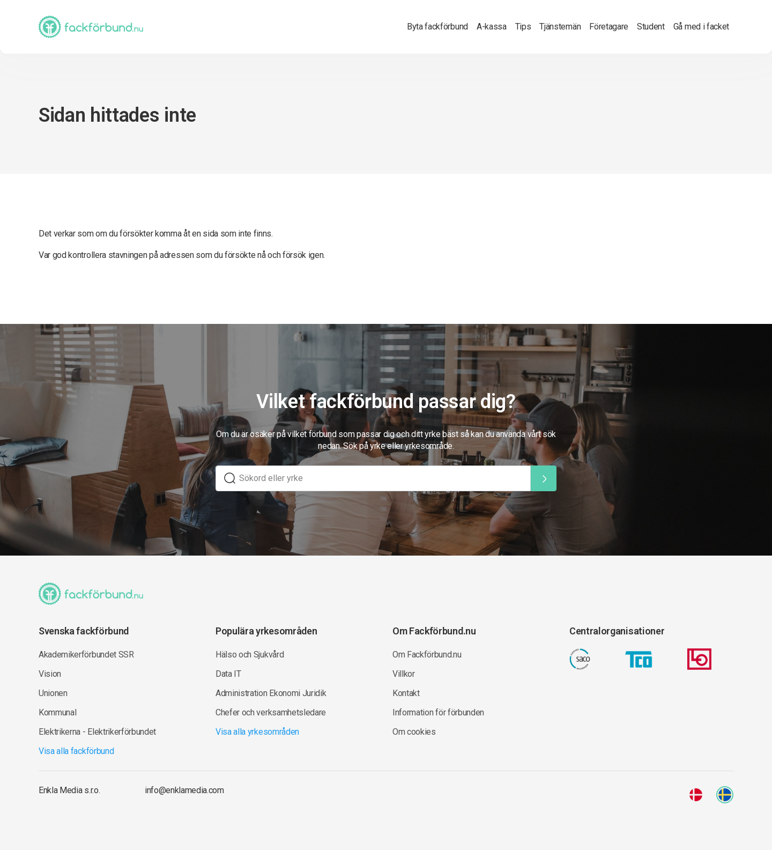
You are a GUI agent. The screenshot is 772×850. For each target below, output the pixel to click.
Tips (523, 26)
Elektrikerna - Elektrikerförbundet (97, 732)
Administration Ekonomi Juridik (271, 693)
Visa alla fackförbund (76, 751)
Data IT (228, 674)
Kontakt (406, 693)
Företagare (608, 26)
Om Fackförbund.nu (427, 654)
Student (651, 26)
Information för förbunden (438, 712)
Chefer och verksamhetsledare (271, 712)
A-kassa (492, 26)
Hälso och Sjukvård (250, 654)
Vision (50, 674)
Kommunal (57, 712)
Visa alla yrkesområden (257, 732)
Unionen (53, 693)
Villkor (403, 674)
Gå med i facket (701, 26)
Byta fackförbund (437, 26)
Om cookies (414, 732)
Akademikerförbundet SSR (86, 654)
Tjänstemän (560, 26)
